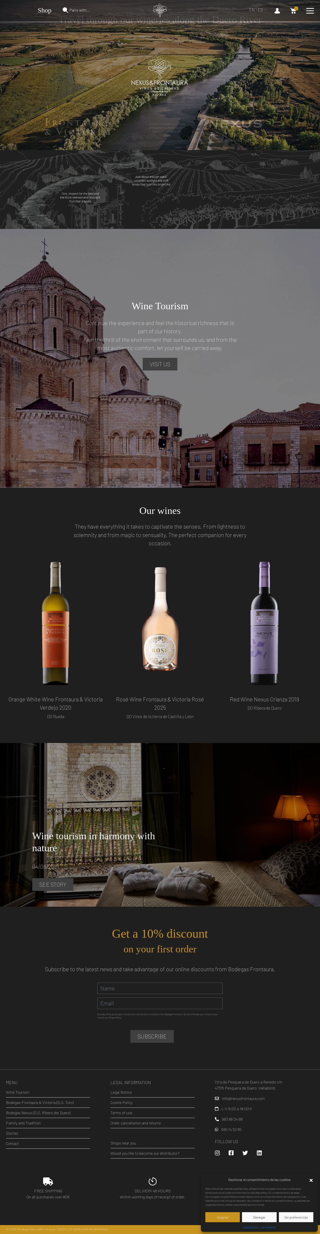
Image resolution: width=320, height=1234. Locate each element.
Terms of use (121, 1112)
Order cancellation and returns (135, 1122)
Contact (12, 1143)
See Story (52, 884)
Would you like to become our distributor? (145, 1153)
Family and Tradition (23, 1122)
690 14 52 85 (231, 1129)
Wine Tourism (17, 1092)
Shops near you (123, 1142)
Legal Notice (268, 1226)
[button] (311, 1179)
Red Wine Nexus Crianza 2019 (264, 699)
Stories (12, 1133)
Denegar (259, 1217)
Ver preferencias (296, 1217)
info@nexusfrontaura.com (243, 1098)
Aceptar (222, 1217)
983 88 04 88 (232, 1119)
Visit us (160, 364)
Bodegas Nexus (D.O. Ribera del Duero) (38, 1112)
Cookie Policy (251, 1226)
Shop (45, 10)
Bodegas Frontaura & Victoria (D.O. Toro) (40, 1102)
